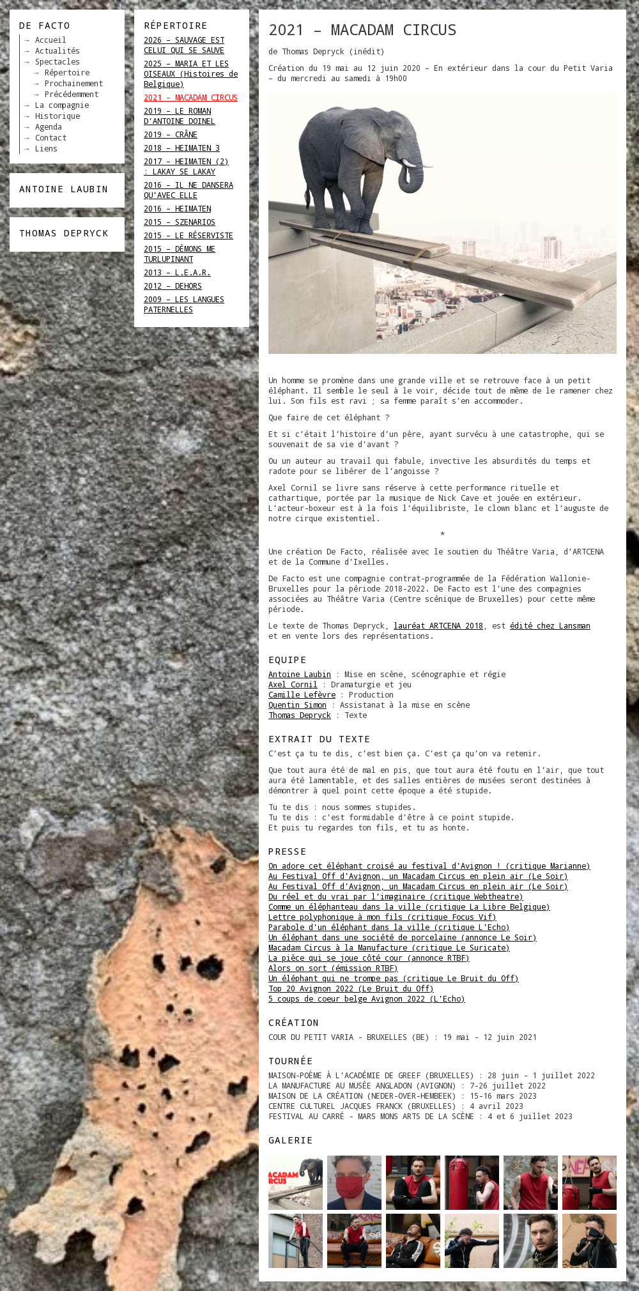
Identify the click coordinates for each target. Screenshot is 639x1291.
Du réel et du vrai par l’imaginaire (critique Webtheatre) (395, 896)
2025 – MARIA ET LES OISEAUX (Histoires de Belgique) (191, 73)
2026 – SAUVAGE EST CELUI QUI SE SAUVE (184, 44)
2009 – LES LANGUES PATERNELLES (184, 304)
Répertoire (67, 72)
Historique (57, 116)
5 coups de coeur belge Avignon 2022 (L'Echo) (366, 998)
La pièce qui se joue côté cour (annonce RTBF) (369, 957)
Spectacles (57, 61)
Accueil (50, 39)
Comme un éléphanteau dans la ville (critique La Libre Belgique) (409, 906)
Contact (50, 137)
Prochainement (74, 83)
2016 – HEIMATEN (177, 208)
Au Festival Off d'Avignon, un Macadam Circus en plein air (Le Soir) (418, 876)
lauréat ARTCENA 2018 (438, 625)
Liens (46, 148)
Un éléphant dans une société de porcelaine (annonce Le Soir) (402, 937)
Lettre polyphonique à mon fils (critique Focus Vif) (382, 917)
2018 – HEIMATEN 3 (182, 147)
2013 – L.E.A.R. (177, 272)
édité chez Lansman (550, 625)
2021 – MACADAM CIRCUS (191, 97)
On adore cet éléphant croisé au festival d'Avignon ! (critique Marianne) (429, 865)
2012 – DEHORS (173, 285)
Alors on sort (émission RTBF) (333, 968)
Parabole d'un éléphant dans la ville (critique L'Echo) (389, 927)
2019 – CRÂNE (170, 134)
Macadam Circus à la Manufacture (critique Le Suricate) (389, 947)
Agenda (48, 126)
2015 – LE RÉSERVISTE (188, 235)
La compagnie (62, 105)
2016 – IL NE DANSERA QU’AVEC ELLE (188, 190)
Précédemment (71, 94)
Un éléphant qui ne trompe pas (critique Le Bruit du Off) (393, 978)
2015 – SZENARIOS (179, 222)
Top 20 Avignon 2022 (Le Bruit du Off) (351, 988)
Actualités (57, 50)
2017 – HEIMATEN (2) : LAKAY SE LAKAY (186, 166)
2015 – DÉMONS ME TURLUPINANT (179, 253)
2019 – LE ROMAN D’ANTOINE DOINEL (179, 115)
